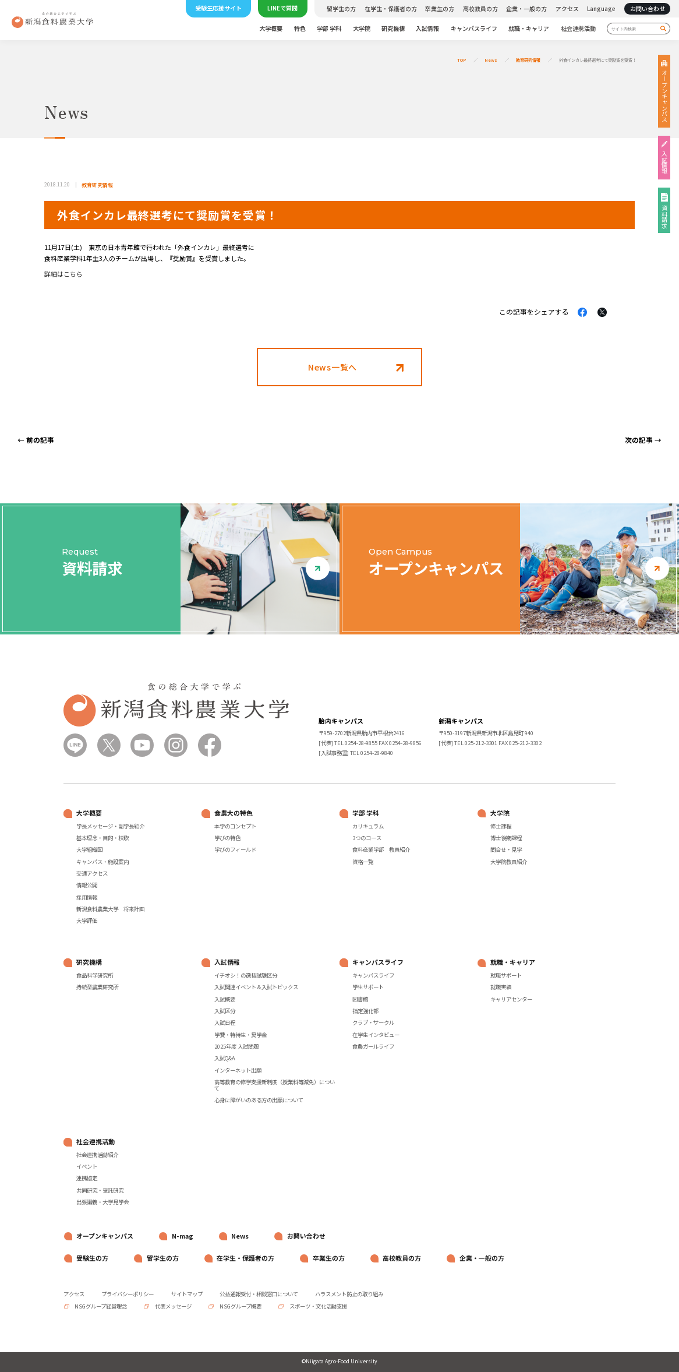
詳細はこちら (63, 273)
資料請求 (664, 216)
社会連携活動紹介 (97, 1155)
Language (601, 8)
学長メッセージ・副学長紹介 (110, 826)
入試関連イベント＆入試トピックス (256, 987)
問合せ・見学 (506, 850)
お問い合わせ (647, 8)
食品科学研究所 (94, 975)
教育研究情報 (528, 60)
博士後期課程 (506, 838)
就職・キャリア (528, 29)
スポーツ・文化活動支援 (317, 1306)
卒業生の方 (439, 8)
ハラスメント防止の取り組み (349, 1294)
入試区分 (224, 1011)
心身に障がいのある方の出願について (258, 1100)
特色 (300, 29)
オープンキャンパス (664, 96)
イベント (86, 1166)
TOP (461, 60)
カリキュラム (368, 826)
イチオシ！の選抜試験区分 (245, 975)
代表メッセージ (173, 1306)
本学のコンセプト (235, 826)
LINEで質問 (282, 7)
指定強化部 (365, 1011)
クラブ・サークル (373, 1023)
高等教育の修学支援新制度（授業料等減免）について (274, 1085)
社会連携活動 (578, 29)
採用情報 (86, 897)
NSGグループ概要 (239, 1306)
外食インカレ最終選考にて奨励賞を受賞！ (597, 60)
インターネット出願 (237, 1070)
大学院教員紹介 (508, 862)
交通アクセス (92, 873)
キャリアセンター (511, 999)
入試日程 (224, 1023)
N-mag (182, 1236)
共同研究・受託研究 (99, 1190)
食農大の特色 (233, 813)
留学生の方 (341, 8)
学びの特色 (227, 838)
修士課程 (500, 826)
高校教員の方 (480, 8)
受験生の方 (92, 1258)
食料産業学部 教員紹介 (381, 850)
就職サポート (506, 975)
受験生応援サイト (218, 7)
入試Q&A (224, 1058)
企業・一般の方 (526, 8)
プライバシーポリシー (127, 1294)
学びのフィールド (235, 850)
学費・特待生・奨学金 (240, 1035)
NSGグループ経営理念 (100, 1306)
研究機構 (393, 29)
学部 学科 (329, 29)
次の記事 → (643, 440)
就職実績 (500, 987)
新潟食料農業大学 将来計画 (110, 909)
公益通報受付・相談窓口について (259, 1294)
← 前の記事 (35, 440)
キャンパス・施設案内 (102, 862)
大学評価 (86, 921)
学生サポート (368, 987)
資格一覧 (362, 862)
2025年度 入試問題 (236, 1046)
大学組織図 (89, 850)
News (491, 60)
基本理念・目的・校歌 (102, 838)
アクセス (567, 8)
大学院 (361, 29)
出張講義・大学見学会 (102, 1202)
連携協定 (86, 1178)
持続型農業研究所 (97, 987)
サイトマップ (187, 1294)
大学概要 (270, 29)
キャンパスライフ (474, 29)
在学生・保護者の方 (391, 8)
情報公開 (86, 885)
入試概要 (224, 999)
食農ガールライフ (373, 1046)
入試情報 (427, 29)
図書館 (360, 999)
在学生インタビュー (375, 1035)
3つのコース (366, 838)
